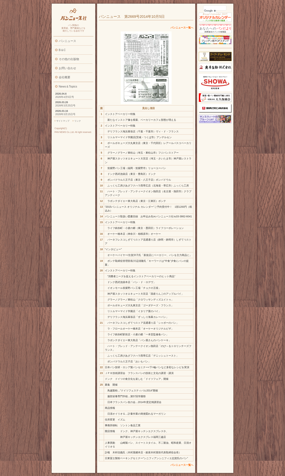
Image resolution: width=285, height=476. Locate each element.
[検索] (210, 11)
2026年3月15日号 (65, 114)
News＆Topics (68, 86)
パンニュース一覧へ (181, 27)
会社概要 (64, 77)
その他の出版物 (69, 59)
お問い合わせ (67, 68)
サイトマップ (62, 121)
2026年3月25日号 (65, 105)
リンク (77, 121)
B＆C (62, 50)
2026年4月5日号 (64, 96)
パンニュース (67, 40)
